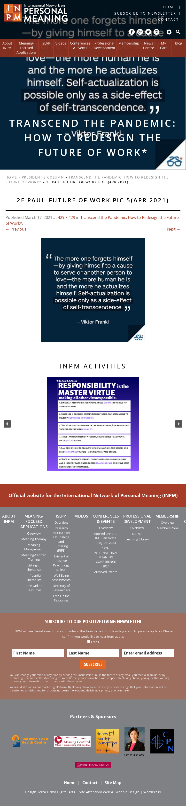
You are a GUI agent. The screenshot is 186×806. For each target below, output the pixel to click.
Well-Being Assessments (61, 577)
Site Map (113, 782)
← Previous (16, 229)
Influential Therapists (33, 577)
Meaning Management (34, 547)
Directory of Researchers (61, 587)
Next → (173, 229)
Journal (137, 533)
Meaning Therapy (33, 539)
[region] (93, 424)
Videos (60, 43)
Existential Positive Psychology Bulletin (61, 563)
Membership (128, 43)
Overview (34, 533)
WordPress (152, 792)
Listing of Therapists (33, 567)
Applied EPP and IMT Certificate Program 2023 (105, 538)
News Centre (148, 45)
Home (169, 7)
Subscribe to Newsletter (145, 13)
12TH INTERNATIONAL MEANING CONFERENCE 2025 (106, 557)
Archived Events (105, 572)
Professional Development (104, 45)
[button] (7, 424)
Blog (178, 43)
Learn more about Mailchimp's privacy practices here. (95, 690)
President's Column (43, 177)
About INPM (7, 45)
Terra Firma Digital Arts (56, 792)
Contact (168, 19)
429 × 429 (66, 217)
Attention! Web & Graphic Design (113, 792)
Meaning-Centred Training (33, 557)
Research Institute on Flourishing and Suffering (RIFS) (61, 539)
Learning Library (137, 539)
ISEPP (45, 43)
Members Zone (167, 528)
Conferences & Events (80, 45)
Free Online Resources (34, 587)
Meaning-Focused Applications (26, 47)
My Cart (163, 45)
